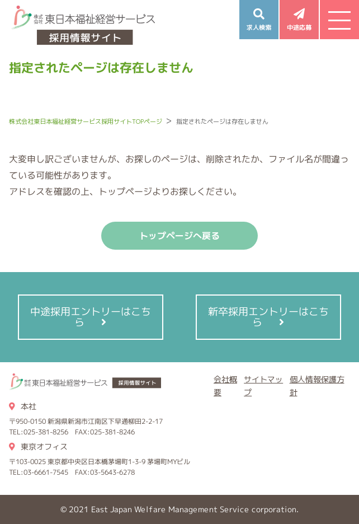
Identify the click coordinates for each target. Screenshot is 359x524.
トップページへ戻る (179, 236)
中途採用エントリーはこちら (90, 317)
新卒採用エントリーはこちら (268, 317)
